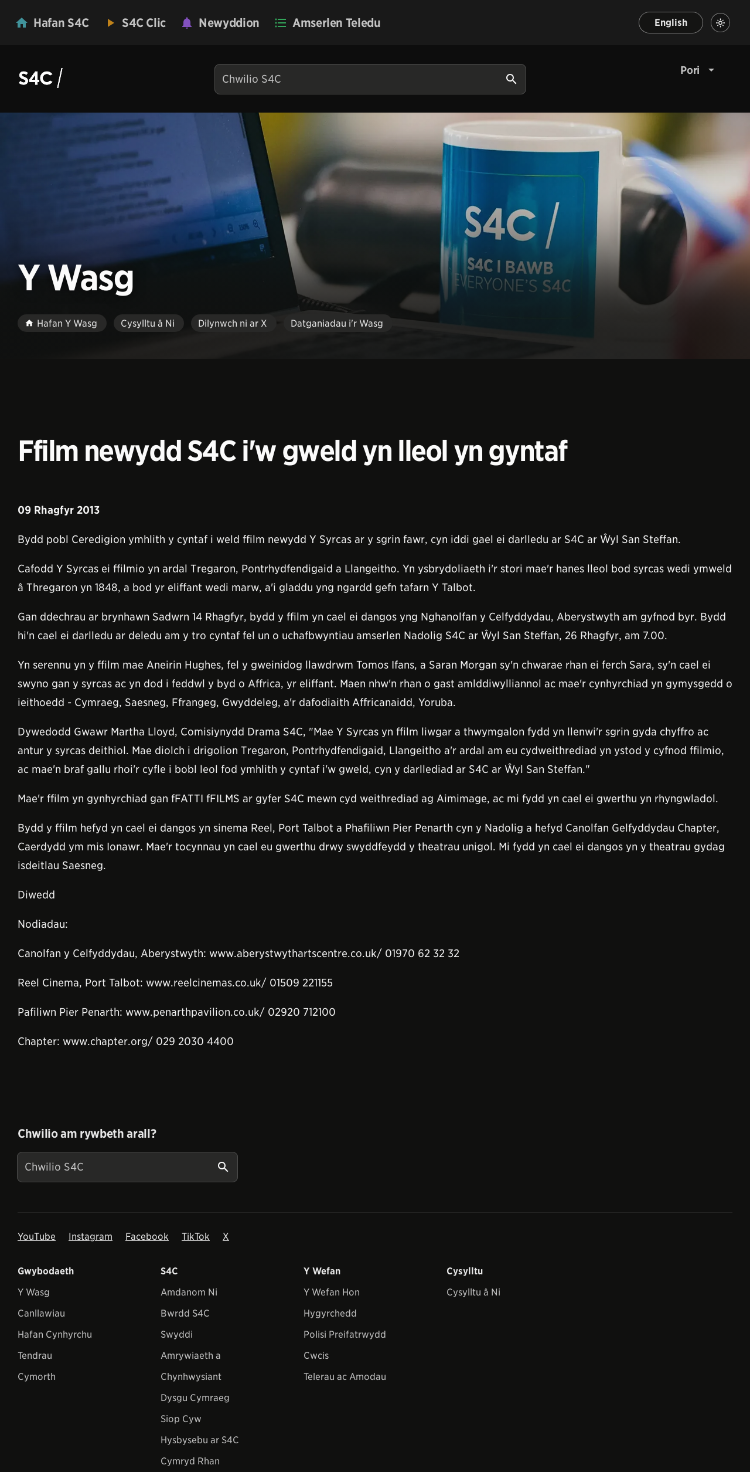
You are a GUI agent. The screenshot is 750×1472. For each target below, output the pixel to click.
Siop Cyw (181, 1418)
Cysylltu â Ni (473, 1292)
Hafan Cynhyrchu (55, 1334)
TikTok (196, 1236)
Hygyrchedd (330, 1313)
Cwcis (316, 1355)
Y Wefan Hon (332, 1292)
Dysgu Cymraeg (195, 1397)
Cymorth (37, 1376)
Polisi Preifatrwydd (345, 1334)
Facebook (147, 1236)
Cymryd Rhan (190, 1461)
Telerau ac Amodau (345, 1376)
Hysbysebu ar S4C (200, 1440)
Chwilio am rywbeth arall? (87, 1134)
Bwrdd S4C (185, 1313)
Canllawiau (41, 1313)
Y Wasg (34, 1292)
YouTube (37, 1236)
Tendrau (35, 1355)
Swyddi (177, 1334)
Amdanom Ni (189, 1292)
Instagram (90, 1236)
